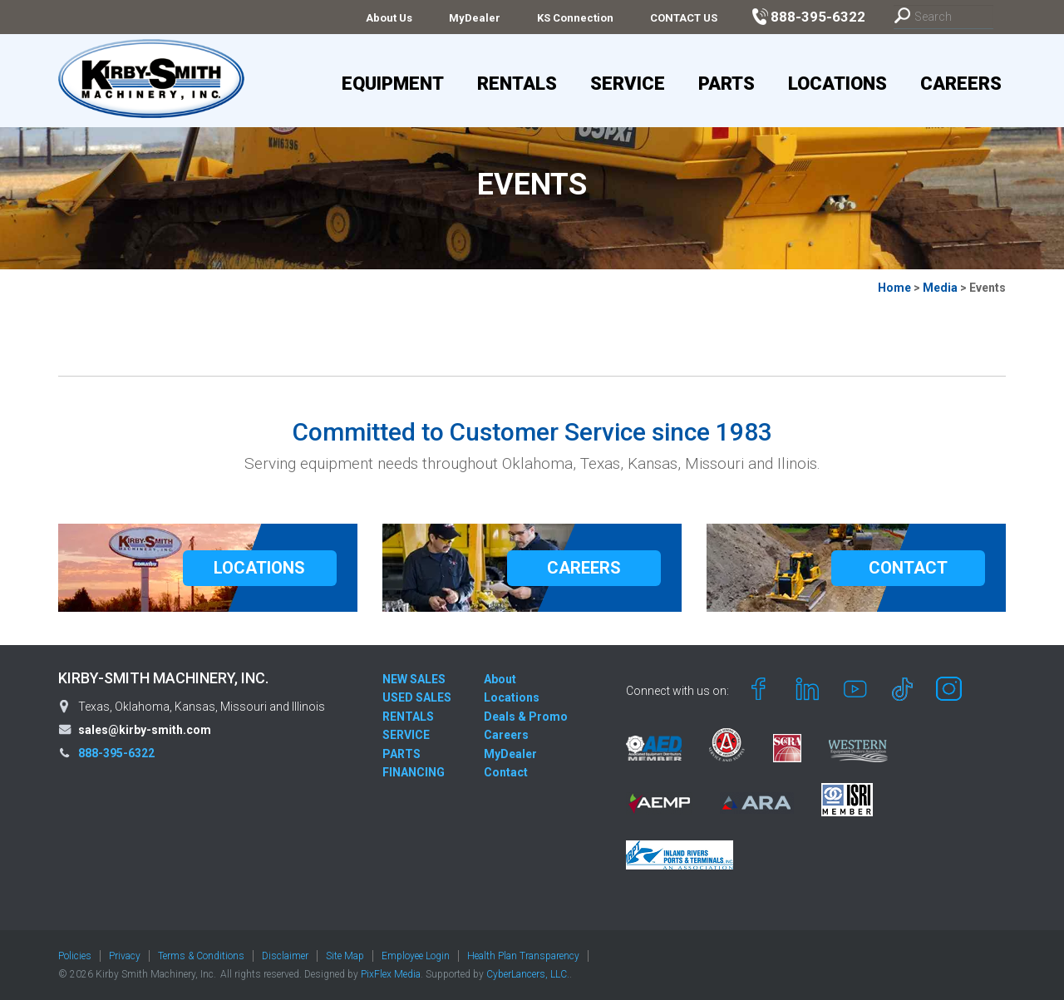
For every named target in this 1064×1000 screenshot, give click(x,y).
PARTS (401, 754)
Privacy (124, 956)
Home (894, 287)
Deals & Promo (526, 716)
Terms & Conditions (201, 956)
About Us (389, 18)
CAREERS (584, 568)
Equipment (393, 83)
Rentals (517, 83)
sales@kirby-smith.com (144, 729)
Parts (726, 83)
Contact (506, 772)
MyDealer (474, 18)
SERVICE (406, 734)
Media (940, 287)
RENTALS (408, 716)
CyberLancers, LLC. (527, 974)
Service (627, 83)
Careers (961, 83)
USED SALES (416, 697)
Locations (837, 83)
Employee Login (416, 956)
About (500, 679)
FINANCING (413, 772)
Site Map (345, 956)
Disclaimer (285, 956)
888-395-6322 (116, 753)
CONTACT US (683, 18)
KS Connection (575, 18)
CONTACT (908, 568)
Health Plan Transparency (523, 956)
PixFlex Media (391, 974)
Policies (74, 956)
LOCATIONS (259, 568)
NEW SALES (414, 679)
